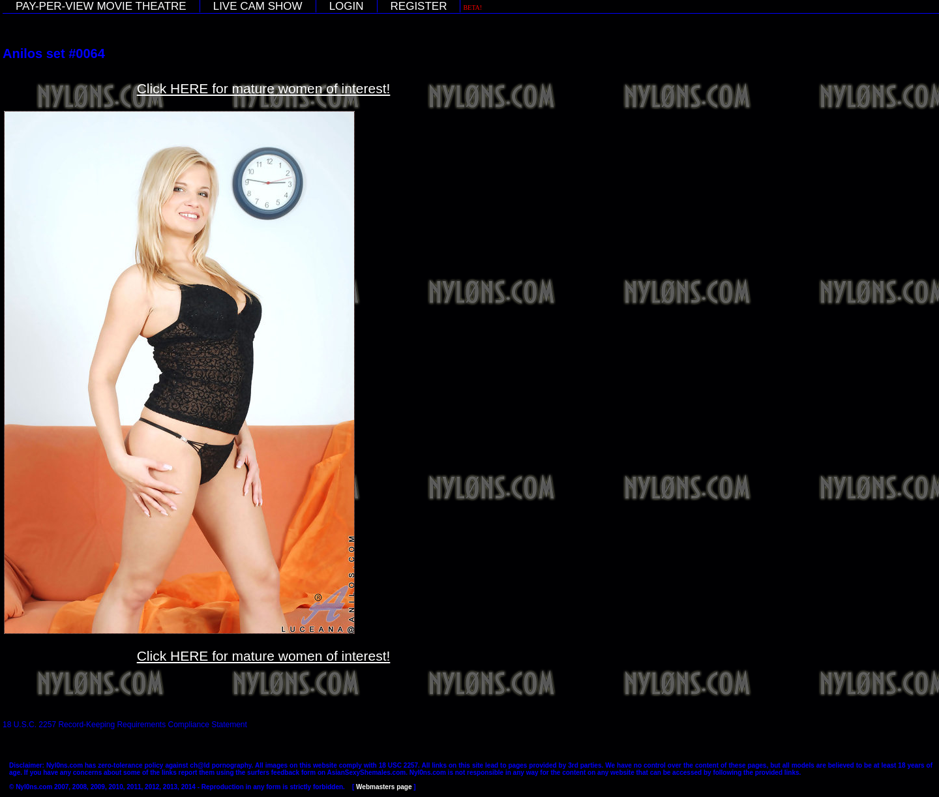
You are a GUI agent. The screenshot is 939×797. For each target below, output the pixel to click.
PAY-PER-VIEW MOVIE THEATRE (101, 6)
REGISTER (419, 6)
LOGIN (346, 6)
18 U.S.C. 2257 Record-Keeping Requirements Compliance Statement (125, 724)
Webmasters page (383, 786)
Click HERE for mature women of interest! (264, 88)
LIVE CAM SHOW (258, 6)
